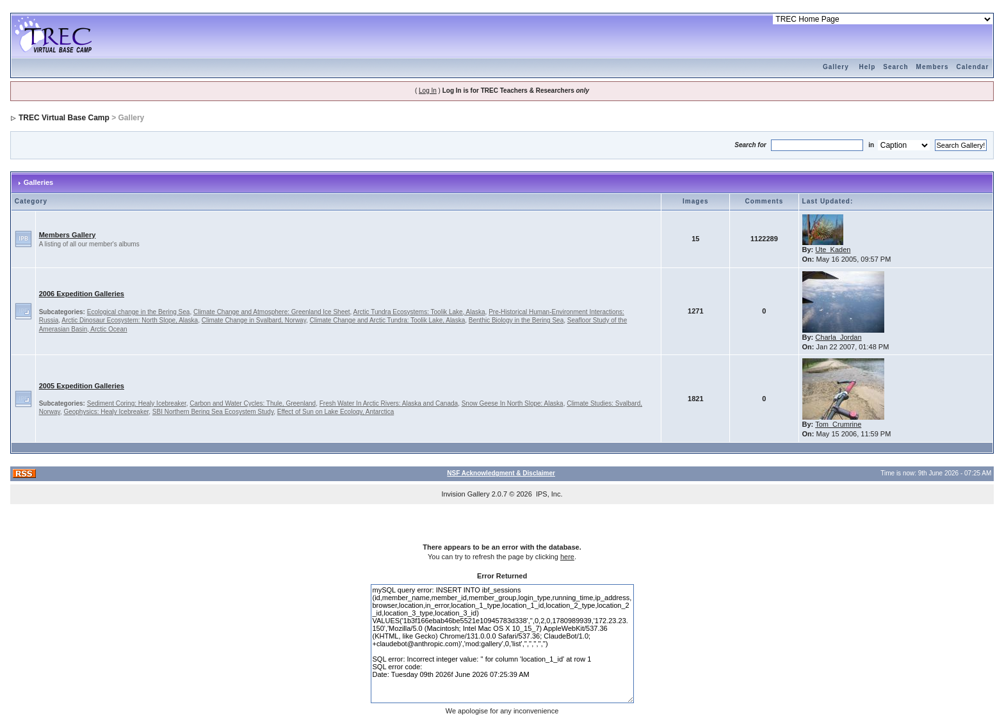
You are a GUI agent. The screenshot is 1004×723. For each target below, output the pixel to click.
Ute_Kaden (832, 249)
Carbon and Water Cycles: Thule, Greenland (253, 403)
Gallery (836, 66)
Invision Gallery (465, 494)
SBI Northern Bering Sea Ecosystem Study (212, 411)
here (567, 556)
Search (895, 66)
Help (867, 66)
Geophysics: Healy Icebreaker (106, 411)
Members (932, 66)
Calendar (973, 66)
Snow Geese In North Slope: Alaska (512, 403)
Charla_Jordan (838, 337)
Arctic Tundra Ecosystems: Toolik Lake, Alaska (419, 311)
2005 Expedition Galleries (81, 386)
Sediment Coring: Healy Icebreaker (136, 403)
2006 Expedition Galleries (81, 294)
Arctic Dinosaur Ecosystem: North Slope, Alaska (129, 320)
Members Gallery (67, 235)
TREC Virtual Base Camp (64, 117)
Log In (428, 90)
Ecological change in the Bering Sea (138, 311)
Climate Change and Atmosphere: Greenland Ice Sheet (271, 311)
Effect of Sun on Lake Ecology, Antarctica (335, 411)
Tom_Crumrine (838, 424)
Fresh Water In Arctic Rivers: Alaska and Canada (389, 403)
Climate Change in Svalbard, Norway (254, 320)
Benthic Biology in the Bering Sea (516, 320)
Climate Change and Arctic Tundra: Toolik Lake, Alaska (388, 320)
